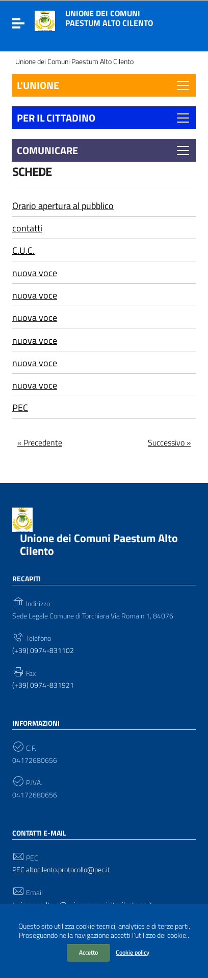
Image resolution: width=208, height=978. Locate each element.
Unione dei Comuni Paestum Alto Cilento (109, 18)
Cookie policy (132, 952)
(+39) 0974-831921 (43, 685)
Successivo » (169, 442)
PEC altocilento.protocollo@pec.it (61, 870)
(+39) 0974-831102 (43, 650)
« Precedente (39, 442)
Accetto (88, 952)
